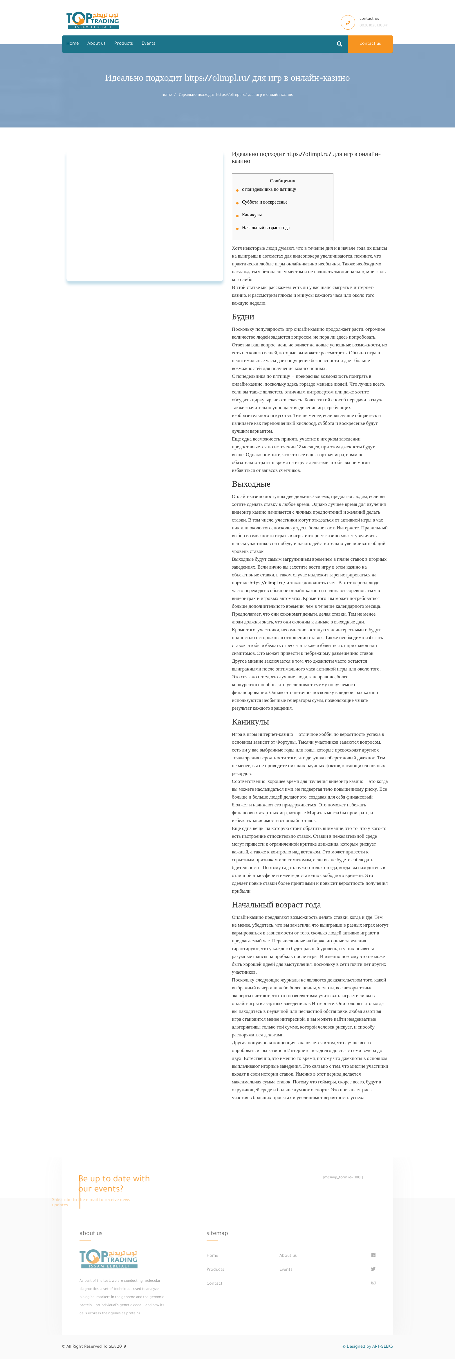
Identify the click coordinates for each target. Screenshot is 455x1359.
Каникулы (252, 215)
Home (72, 44)
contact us (370, 44)
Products (123, 44)
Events (148, 44)
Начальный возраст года (266, 228)
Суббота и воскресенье (265, 203)
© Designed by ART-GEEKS (367, 1347)
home (167, 95)
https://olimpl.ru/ (267, 583)
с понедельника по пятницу (269, 190)
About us (96, 44)
